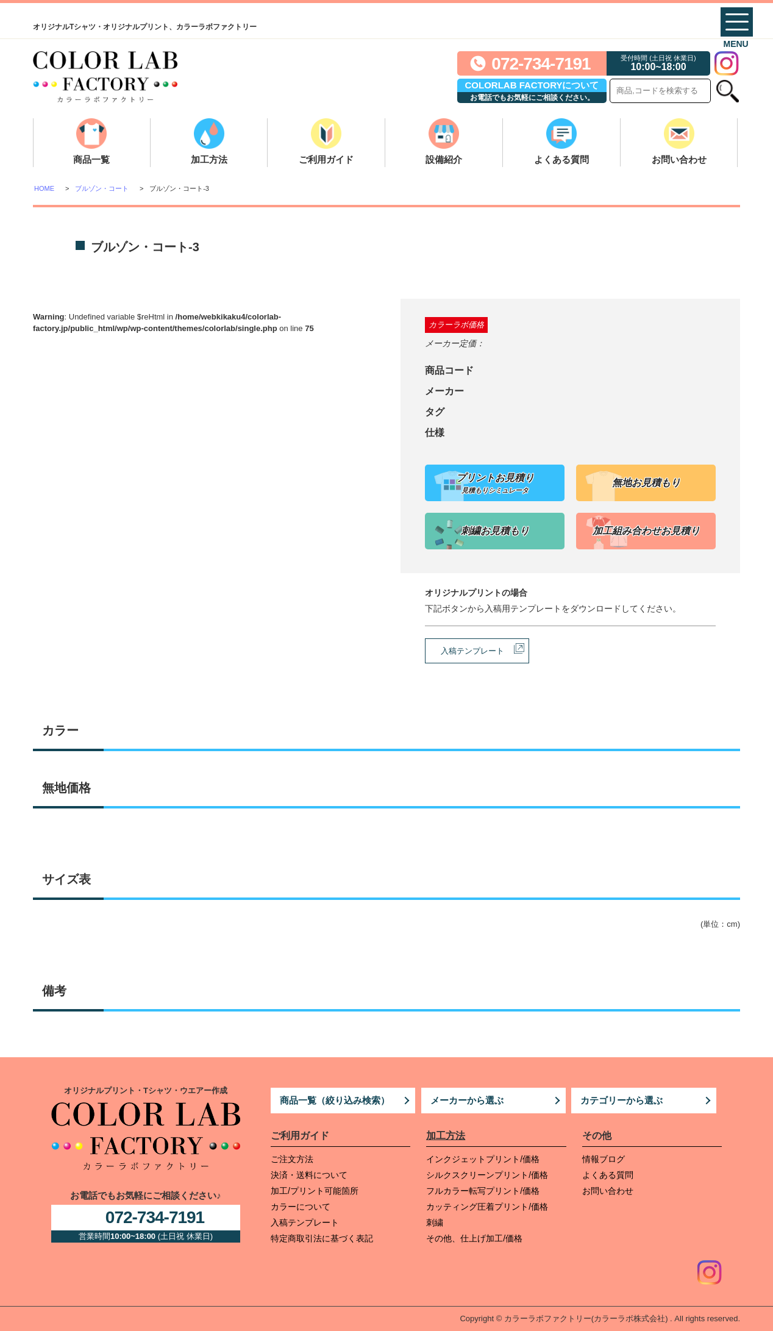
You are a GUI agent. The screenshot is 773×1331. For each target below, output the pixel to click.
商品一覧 (91, 159)
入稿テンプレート (472, 650)
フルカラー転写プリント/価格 (483, 1191)
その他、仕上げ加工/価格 (474, 1238)
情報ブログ (603, 1159)
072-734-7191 (540, 63)
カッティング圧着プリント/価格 (487, 1206)
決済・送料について (309, 1175)
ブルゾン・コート (102, 188)
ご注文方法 (292, 1159)
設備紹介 (444, 159)
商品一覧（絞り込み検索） (335, 1100)
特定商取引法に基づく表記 (322, 1238)
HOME (44, 188)
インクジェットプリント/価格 (483, 1159)
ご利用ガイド (326, 159)
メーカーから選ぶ (467, 1100)
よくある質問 (561, 159)
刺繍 (434, 1222)
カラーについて (300, 1206)
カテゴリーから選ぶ (621, 1100)
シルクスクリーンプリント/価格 (487, 1175)
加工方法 (209, 159)
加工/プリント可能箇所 (314, 1191)
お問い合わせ (679, 159)
